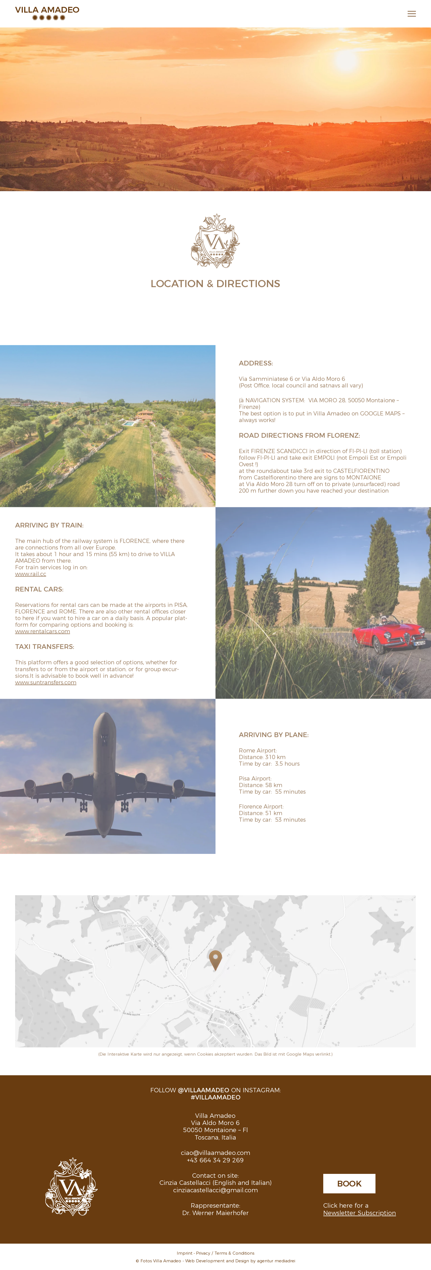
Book (349, 1183)
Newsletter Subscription (359, 1212)
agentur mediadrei (276, 1260)
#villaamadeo (216, 1097)
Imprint (184, 1253)
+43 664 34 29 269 (215, 1159)
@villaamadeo (203, 1089)
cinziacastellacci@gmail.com (215, 1189)
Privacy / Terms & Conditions (225, 1253)
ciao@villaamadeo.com (215, 1152)
